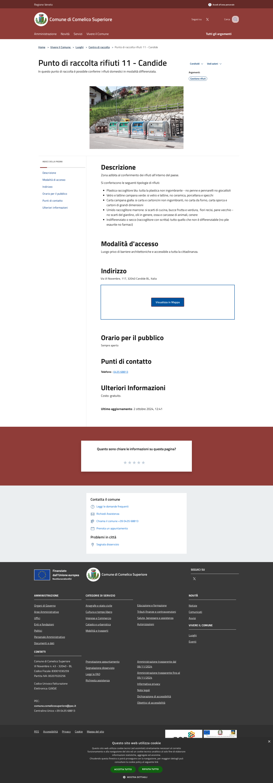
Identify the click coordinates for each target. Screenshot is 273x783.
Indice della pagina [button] (52, 161)
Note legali (143, 690)
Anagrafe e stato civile (99, 605)
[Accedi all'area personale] (221, 5)
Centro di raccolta (99, 47)
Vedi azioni (215, 64)
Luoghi (80, 47)
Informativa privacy (148, 684)
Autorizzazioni (145, 624)
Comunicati (195, 612)
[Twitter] (203, 19)
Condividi (197, 64)
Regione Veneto (43, 4)
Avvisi (192, 618)
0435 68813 (120, 372)
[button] (136, 777)
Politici (38, 631)
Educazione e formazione (152, 605)
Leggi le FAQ (93, 674)
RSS (36, 731)
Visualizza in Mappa (168, 302)
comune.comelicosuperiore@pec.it (55, 706)
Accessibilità (50, 731)
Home (41, 47)
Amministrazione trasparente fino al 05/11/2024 (158, 675)
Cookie (79, 731)
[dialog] (136, 760)
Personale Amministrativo (49, 637)
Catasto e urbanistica (98, 624)
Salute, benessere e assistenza (155, 618)
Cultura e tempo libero (99, 612)
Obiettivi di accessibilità (151, 703)
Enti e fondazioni (44, 624)
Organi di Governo (45, 605)
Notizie (193, 605)
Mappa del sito (95, 731)
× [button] (269, 741)
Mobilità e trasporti (97, 631)
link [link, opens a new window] (156, 762)
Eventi (192, 641)
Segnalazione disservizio (100, 668)
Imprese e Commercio (98, 618)
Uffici (37, 618)
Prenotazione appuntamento (102, 661)
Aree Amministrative (46, 612)
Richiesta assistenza (98, 680)
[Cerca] (235, 19)
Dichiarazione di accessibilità (154, 696)
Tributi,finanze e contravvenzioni (156, 612)
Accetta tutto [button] (123, 769)
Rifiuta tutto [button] (150, 769)
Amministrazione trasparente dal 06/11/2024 (156, 664)
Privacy (66, 731)
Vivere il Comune (60, 47)
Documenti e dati (44, 643)
